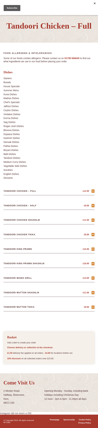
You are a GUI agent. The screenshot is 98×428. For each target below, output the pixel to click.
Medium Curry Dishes (15, 162)
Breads (7, 82)
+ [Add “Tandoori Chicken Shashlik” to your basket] (93, 220)
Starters (8, 78)
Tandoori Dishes (12, 158)
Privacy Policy (84, 423)
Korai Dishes (10, 94)
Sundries (8, 170)
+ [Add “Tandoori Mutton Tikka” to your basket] (93, 307)
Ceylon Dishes (11, 110)
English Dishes (11, 174)
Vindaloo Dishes (12, 114)
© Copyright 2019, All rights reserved (19, 420)
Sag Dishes (10, 122)
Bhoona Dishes (11, 130)
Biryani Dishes (11, 150)
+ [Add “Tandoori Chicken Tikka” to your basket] (93, 234)
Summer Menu (11, 90)
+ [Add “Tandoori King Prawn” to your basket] (93, 249)
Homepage (54, 420)
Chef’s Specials (12, 102)
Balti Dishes (10, 154)
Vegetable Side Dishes (15, 166)
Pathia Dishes (11, 146)
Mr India (7, 422)
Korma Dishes (11, 118)
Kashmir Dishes (12, 138)
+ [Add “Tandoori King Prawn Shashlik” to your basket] (93, 263)
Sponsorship (69, 420)
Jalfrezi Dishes (11, 106)
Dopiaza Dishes (12, 134)
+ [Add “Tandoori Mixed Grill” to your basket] (93, 278)
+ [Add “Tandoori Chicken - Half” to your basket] (93, 205)
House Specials (12, 86)
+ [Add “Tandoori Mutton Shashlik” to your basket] (93, 292)
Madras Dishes (11, 98)
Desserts (8, 178)
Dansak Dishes (11, 142)
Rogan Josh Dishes (14, 126)
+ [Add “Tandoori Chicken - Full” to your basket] (93, 191)
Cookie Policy (85, 420)
